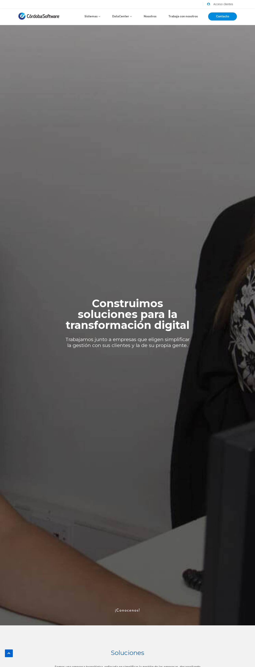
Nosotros (150, 16)
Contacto (222, 16)
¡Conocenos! (127, 604)
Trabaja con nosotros (183, 16)
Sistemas (90, 16)
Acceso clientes (223, 4)
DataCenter (120, 16)
